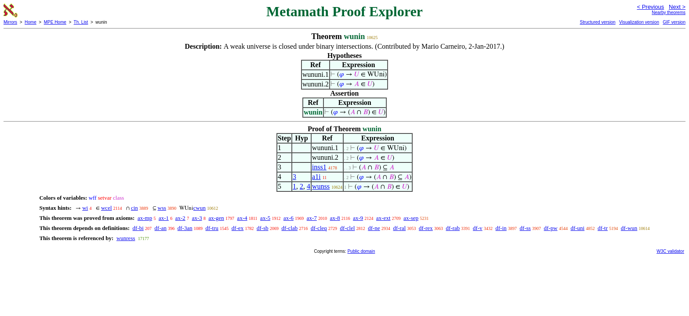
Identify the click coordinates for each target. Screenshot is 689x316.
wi (85, 208)
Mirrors (10, 22)
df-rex (426, 228)
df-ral (399, 228)
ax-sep (410, 218)
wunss (321, 186)
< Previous (650, 7)
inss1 (319, 167)
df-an (161, 228)
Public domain (361, 251)
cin (134, 208)
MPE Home (55, 22)
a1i (316, 176)
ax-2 (180, 218)
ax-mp (145, 218)
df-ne (374, 228)
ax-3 (197, 218)
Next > (677, 7)
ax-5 (265, 218)
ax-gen (216, 218)
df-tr (603, 228)
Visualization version (639, 22)
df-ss (525, 228)
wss (162, 208)
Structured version (597, 22)
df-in (501, 228)
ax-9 (358, 218)
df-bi (138, 228)
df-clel (347, 228)
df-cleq (319, 228)
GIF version (674, 22)
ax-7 (312, 218)
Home (30, 22)
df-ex (237, 228)
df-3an (185, 228)
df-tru (211, 228)
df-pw (551, 228)
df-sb (262, 228)
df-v (477, 228)
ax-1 (164, 218)
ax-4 (242, 218)
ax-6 (288, 218)
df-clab (289, 228)
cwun (199, 208)
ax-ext (383, 218)
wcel (106, 208)
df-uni (577, 228)
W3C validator (670, 251)
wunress (125, 238)
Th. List (81, 22)
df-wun (629, 228)
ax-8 (335, 218)
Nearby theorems (668, 12)
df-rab (453, 228)
